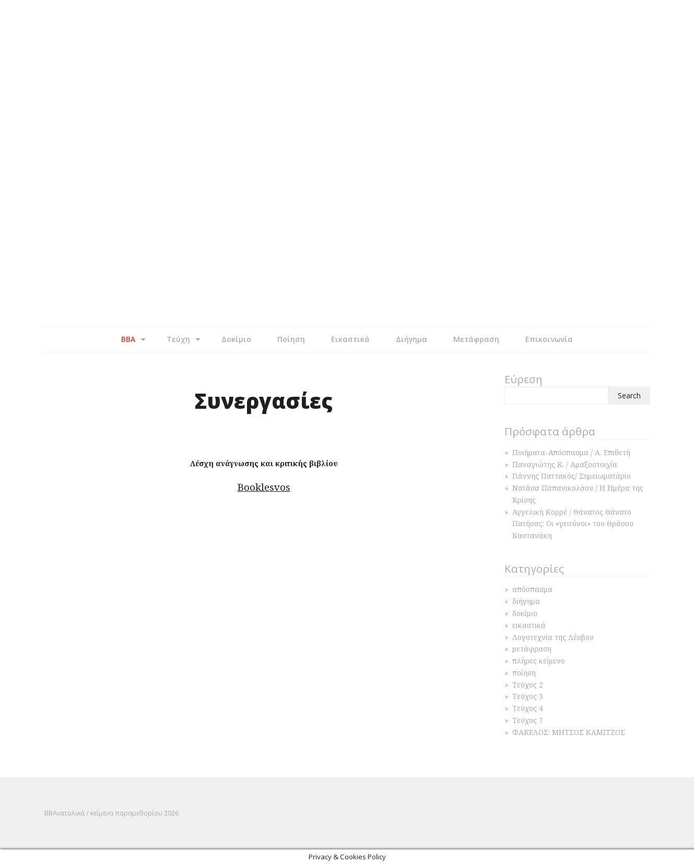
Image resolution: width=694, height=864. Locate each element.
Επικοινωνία (549, 339)
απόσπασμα (532, 589)
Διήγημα (411, 339)
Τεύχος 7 (527, 720)
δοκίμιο (524, 613)
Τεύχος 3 (527, 696)
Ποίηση (291, 339)
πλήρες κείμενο (538, 661)
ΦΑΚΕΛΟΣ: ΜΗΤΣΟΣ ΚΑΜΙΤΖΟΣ (568, 732)
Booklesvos (264, 486)
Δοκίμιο (236, 339)
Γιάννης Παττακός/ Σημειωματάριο (571, 476)
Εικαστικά (350, 339)
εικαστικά (529, 625)
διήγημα (526, 601)
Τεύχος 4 (527, 708)
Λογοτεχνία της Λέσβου (553, 637)
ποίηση (524, 673)
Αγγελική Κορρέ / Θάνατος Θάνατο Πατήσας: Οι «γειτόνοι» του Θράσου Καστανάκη (572, 524)
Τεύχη (178, 339)
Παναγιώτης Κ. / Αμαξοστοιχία (564, 464)
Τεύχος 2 (527, 685)
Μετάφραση (476, 339)
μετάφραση (531, 649)
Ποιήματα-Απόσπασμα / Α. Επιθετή (571, 452)
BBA (128, 339)
